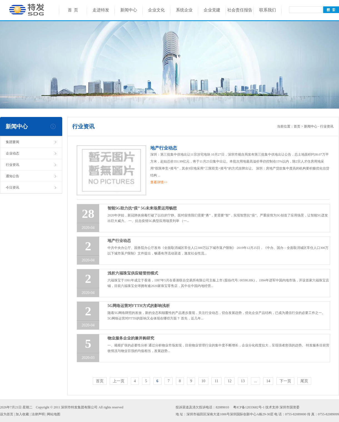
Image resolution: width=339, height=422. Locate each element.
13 (243, 381)
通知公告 (12, 176)
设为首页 (6, 414)
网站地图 (53, 414)
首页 (297, 126)
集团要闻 (12, 142)
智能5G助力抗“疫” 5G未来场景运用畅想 (142, 208)
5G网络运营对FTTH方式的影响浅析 (139, 306)
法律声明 (38, 414)
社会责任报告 (239, 10)
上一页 (118, 381)
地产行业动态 (163, 148)
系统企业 (184, 10)
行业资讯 (12, 165)
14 (268, 381)
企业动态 (12, 153)
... (255, 381)
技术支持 (272, 407)
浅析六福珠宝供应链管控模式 (133, 273)
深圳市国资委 (290, 407)
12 (229, 381)
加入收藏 (22, 414)
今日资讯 (12, 187)
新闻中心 (128, 10)
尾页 (304, 381)
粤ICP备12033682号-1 (249, 407)
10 (203, 381)
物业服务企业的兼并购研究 (131, 338)
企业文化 (156, 10)
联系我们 (267, 10)
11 (216, 381)
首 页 (73, 10)
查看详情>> (159, 182)
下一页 (285, 381)
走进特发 (101, 10)
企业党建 (212, 10)
